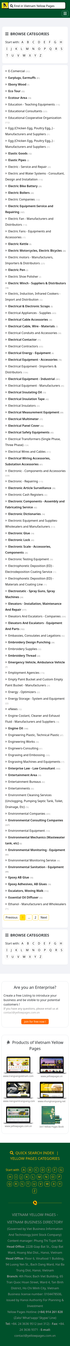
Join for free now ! (35, 1021)
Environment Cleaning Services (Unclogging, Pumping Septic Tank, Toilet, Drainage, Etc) (34, 801)
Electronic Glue (21, 533)
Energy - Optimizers (24, 692)
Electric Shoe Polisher (24, 276)
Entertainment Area (24, 775)
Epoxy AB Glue (20, 877)
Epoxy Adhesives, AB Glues (29, 884)
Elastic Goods (20, 153)
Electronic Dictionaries (26, 514)
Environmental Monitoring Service (34, 860)
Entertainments (21, 788)
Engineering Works (23, 742)
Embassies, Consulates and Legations (36, 635)
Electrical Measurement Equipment (35, 412)
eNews (15, 709)
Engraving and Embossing (29, 755)
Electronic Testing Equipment (30, 559)
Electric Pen (18, 270)
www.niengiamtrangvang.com (19, 1101)
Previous (12, 917)
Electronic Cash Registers (27, 495)
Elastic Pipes (18, 160)
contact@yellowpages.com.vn (22, 1012)
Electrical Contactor (24, 340)
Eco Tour (16, 91)
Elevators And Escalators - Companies (37, 616)
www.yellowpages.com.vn (18, 1126)
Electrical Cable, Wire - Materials (33, 326)
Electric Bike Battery (25, 186)
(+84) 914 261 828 (50, 1312)
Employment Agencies (26, 673)
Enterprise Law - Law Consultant (34, 768)
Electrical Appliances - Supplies (32, 313)
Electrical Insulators (24, 406)
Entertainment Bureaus (26, 782)
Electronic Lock (21, 540)
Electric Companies (24, 199)
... (29, 917)
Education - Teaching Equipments (34, 104)
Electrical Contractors (25, 346)
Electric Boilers (21, 193)
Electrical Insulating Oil (27, 392)
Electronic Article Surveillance (31, 488)
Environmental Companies (29, 814)
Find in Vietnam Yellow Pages (32, 6)
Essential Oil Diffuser (25, 897)
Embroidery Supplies (24, 649)
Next (44, 917)
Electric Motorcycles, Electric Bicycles (37, 251)
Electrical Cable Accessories (30, 319)
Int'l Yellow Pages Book (52, 1126)
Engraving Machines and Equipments (36, 762)
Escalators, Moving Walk (28, 891)
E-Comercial (19, 71)
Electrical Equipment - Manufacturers (36, 386)
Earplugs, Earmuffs (24, 78)
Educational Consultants (27, 111)
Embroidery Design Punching (31, 642)
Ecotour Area (19, 98)
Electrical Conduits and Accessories (34, 333)
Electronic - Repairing (25, 481)
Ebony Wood (18, 84)
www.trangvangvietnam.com (18, 1076)
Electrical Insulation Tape (28, 399)
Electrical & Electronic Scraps (30, 306)
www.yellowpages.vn (52, 1076)
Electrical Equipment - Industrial (34, 379)
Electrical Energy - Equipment (31, 353)
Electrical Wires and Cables (29, 452)
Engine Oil (18, 728)
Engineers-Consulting (25, 748)
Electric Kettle (19, 244)
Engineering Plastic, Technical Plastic (35, 735)
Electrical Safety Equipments (31, 432)
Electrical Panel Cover (25, 426)
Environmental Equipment (29, 831)
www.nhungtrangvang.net (52, 1101)
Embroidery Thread (24, 656)
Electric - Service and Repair (29, 167)
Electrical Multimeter (25, 419)
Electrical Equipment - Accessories (35, 360)
